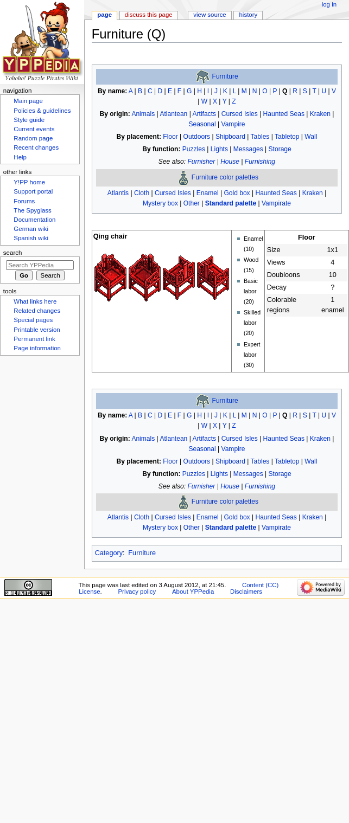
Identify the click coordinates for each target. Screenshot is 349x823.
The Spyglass (32, 210)
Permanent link (34, 339)
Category (109, 553)
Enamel (207, 193)
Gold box (237, 193)
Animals (143, 114)
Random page (33, 138)
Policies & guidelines (42, 110)
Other (191, 203)
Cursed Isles (239, 114)
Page (104, 14)
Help (20, 157)
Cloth (141, 193)
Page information (37, 348)
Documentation (34, 219)
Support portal (33, 191)
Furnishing (260, 161)
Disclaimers (246, 591)
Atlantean (173, 114)
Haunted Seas (283, 114)
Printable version (37, 329)
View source (209, 14)
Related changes (37, 310)
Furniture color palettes (225, 177)
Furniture (225, 76)
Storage (280, 149)
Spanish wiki (31, 238)
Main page (28, 101)
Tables (260, 136)
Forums (24, 201)
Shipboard (230, 136)
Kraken (320, 114)
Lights (219, 149)
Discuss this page (149, 14)
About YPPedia (193, 591)
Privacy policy (137, 591)
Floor (170, 136)
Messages (248, 149)
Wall (310, 136)
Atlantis (118, 193)
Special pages (33, 320)
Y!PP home (29, 182)
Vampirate (276, 203)
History (248, 14)
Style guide (29, 120)
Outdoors (197, 136)
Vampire (233, 124)
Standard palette (230, 203)
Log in (329, 4)
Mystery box (160, 203)
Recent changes (36, 147)
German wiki (31, 229)
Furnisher (201, 161)
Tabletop (287, 136)
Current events (34, 129)
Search (12, 252)
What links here (35, 301)
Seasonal (201, 124)
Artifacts (204, 114)
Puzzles (193, 149)
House (229, 161)
